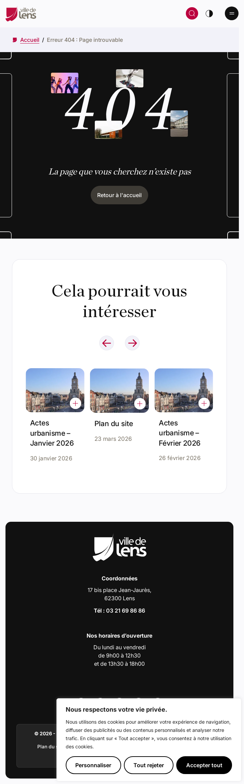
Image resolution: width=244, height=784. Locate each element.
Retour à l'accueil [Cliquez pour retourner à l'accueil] (119, 195)
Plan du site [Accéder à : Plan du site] (50, 746)
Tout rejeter (148, 765)
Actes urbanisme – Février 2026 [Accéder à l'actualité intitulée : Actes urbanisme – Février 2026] (181, 428)
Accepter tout (204, 765)
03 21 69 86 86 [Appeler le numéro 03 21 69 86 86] (125, 610)
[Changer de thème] (209, 13)
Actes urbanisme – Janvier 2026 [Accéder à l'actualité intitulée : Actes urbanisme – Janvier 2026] (52, 432)
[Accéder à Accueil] (29, 40)
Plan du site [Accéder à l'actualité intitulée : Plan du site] (115, 420)
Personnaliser (93, 765)
